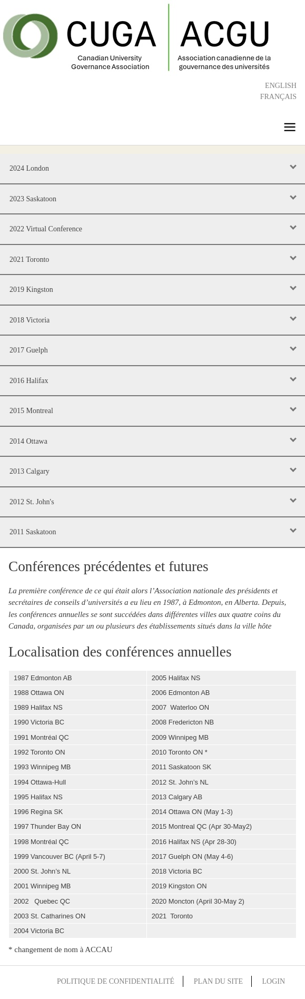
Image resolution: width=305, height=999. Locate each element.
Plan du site (218, 981)
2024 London (29, 168)
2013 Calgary (29, 471)
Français (278, 97)
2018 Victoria (29, 320)
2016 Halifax (28, 381)
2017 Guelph (28, 350)
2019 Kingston (31, 289)
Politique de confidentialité (115, 981)
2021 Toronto (29, 259)
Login (273, 981)
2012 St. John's (31, 502)
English (281, 86)
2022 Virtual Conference (45, 229)
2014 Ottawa (28, 441)
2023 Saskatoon (32, 199)
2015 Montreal (31, 411)
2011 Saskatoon (32, 532)
